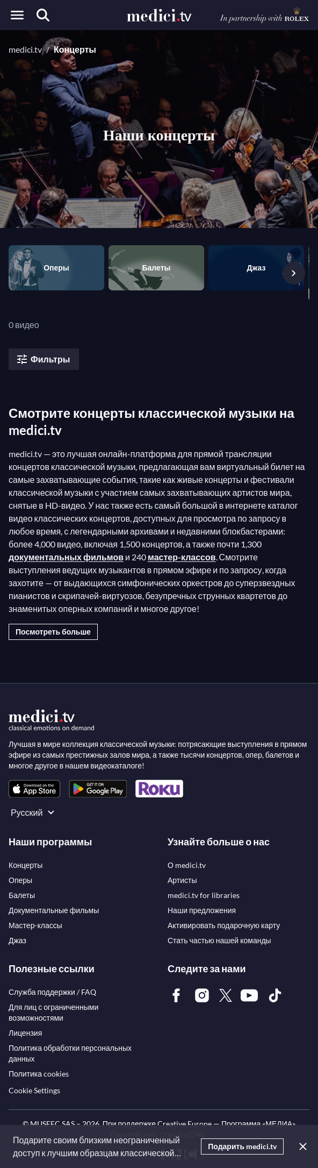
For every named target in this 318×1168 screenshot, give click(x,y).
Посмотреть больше (53, 631)
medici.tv (25, 49)
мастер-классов (182, 557)
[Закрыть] (301, 1146)
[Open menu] (17, 15)
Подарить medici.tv (242, 1146)
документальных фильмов (66, 557)
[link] (34, 788)
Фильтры (43, 359)
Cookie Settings (34, 1090)
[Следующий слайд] (294, 273)
